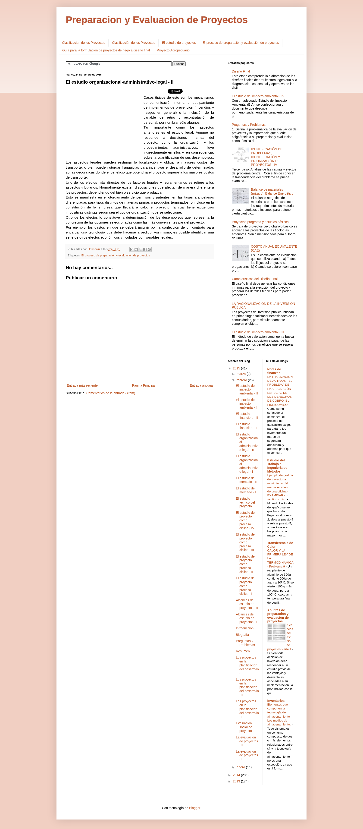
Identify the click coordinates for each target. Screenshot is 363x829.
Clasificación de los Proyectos (133, 42)
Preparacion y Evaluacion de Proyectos (157, 19)
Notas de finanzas (274, 371)
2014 (237, 775)
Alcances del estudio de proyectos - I (246, 618)
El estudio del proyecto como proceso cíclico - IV (245, 520)
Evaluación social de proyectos (244, 727)
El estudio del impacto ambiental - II (247, 389)
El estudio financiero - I (246, 426)
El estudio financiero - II (247, 415)
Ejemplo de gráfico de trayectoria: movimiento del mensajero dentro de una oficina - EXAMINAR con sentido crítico (280, 487)
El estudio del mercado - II (246, 480)
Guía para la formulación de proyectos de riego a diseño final (106, 50)
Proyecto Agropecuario (173, 50)
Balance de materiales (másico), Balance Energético (272, 191)
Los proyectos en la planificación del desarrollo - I (247, 709)
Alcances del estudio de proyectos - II (247, 604)
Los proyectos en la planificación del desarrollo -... (247, 665)
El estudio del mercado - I (246, 490)
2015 (237, 368)
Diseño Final (241, 71)
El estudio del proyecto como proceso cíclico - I (245, 586)
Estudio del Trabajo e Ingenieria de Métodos (277, 465)
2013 (237, 781)
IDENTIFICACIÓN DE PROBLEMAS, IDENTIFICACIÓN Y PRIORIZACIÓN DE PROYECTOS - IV (266, 157)
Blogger (194, 808)
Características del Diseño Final (255, 279)
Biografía (242, 635)
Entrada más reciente (82, 385)
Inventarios (276, 701)
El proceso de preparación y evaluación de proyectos (241, 42)
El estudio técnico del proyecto (245, 502)
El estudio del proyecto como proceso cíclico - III (245, 542)
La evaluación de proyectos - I (247, 755)
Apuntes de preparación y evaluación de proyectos (278, 615)
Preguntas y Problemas (249, 124)
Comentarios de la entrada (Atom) (110, 393)
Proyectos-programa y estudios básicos (260, 222)
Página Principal (144, 385)
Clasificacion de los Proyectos (83, 42)
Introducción (244, 628)
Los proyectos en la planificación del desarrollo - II (247, 687)
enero (241, 767)
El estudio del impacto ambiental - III (258, 332)
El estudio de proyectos (179, 42)
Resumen (243, 651)
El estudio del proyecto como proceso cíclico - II (245, 564)
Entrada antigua (201, 385)
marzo (242, 374)
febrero (242, 380)
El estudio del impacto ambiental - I (246, 404)
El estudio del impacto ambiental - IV (258, 96)
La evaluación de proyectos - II (247, 741)
